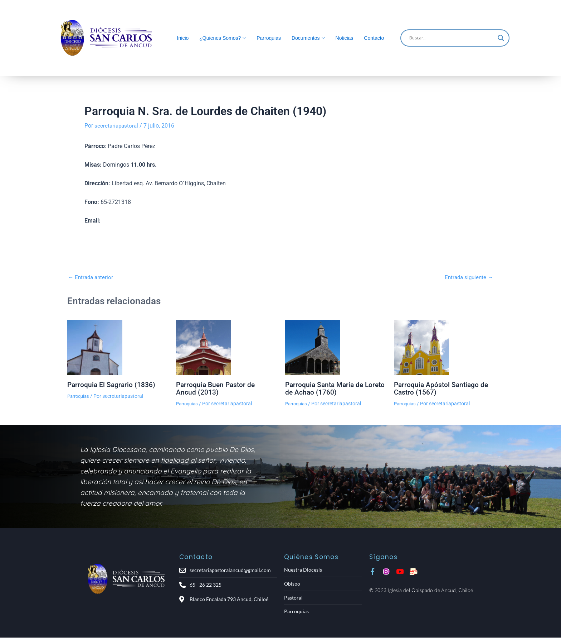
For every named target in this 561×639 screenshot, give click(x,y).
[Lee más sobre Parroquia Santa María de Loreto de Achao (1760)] (335, 347)
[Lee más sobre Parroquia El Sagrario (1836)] (117, 347)
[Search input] (451, 38)
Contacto (374, 38)
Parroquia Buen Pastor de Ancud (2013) (217, 388)
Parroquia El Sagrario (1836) (112, 384)
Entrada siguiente (467, 277)
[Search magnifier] (501, 38)
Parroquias (269, 38)
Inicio (183, 38)
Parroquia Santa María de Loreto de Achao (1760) (325, 388)
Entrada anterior (92, 277)
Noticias (344, 38)
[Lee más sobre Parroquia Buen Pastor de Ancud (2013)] (226, 347)
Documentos (306, 38)
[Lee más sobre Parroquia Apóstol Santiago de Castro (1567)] (444, 347)
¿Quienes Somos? (220, 38)
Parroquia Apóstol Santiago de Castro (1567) (442, 388)
